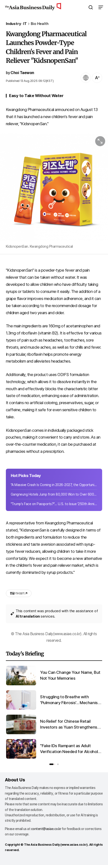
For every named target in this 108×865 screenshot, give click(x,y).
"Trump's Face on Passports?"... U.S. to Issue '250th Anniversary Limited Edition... (54, 504)
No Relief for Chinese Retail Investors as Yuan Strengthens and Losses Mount (68, 724)
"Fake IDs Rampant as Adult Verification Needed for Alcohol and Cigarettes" (69, 749)
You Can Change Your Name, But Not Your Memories (70, 675)
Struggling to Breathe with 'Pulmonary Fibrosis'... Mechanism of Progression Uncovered (70, 700)
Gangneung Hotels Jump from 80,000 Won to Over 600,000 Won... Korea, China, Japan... (54, 494)
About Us (15, 779)
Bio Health (39, 24)
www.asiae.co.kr (74, 844)
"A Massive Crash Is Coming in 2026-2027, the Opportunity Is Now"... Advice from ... (54, 485)
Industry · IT (16, 24)
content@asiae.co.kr (46, 829)
